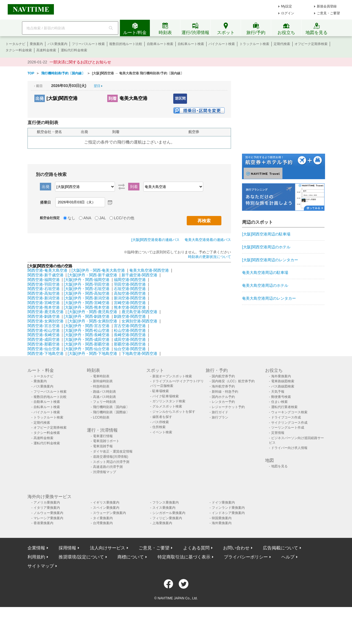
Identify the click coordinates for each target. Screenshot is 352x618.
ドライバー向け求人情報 (289, 448)
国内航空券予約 (223, 376)
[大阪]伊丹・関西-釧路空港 (86, 316)
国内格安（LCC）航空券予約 (233, 381)
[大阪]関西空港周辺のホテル (266, 247)
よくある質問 (196, 548)
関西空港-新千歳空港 (46, 275)
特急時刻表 (101, 386)
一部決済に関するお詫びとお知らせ (80, 62)
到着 (112, 98)
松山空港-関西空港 (130, 330)
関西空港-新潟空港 (44, 298)
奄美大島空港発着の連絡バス (208, 240)
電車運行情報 (103, 436)
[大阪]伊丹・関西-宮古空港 (86, 326)
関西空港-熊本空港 (44, 307)
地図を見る (279, 466)
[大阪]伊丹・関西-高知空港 (86, 293)
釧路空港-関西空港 (130, 316)
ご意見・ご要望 (328, 13)
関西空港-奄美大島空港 (47, 270)
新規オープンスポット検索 (172, 376)
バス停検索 (160, 422)
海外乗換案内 (281, 376)
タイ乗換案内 (103, 518)
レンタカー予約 (223, 402)
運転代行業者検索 (284, 407)
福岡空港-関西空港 (130, 279)
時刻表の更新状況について (209, 257)
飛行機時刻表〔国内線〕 (111, 407)
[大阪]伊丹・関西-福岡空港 (86, 279)
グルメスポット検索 (167, 406)
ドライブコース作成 (286, 417)
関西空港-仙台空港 (44, 349)
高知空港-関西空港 (130, 293)
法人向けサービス (107, 548)
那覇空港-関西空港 (130, 344)
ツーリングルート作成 (287, 427)
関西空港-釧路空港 (44, 316)
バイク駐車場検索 (165, 396)
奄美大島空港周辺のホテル (265, 285)
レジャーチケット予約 (228, 407)
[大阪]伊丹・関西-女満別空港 (92, 321)
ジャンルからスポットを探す (173, 412)
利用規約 (36, 557)
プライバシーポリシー (246, 557)
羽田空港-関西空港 (130, 284)
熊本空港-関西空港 (130, 307)
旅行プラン (220, 417)
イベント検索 (162, 432)
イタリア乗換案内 (47, 508)
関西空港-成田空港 (44, 339)
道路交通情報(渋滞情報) (110, 457)
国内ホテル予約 (223, 397)
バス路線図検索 (282, 386)
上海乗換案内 (162, 523)
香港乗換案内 (43, 523)
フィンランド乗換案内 (228, 508)
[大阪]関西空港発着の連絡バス (155, 240)
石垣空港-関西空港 (130, 288)
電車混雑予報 (103, 446)
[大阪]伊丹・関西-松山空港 (86, 330)
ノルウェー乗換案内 (48, 513)
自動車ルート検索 (160, 44)
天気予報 (277, 392)
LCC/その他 (124, 218)
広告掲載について (280, 548)
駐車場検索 (160, 391)
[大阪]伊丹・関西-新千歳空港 (92, 275)
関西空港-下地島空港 (46, 353)
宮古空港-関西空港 (130, 326)
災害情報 (277, 433)
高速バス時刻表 (104, 397)
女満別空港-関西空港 (140, 321)
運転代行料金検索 (74, 50)
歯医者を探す (162, 417)
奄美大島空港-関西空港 (149, 270)
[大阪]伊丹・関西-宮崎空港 (86, 302)
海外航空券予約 (223, 386)
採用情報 (67, 548)
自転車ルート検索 (191, 44)
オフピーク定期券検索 (311, 44)
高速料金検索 (46, 50)
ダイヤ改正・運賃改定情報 (113, 451)
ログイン (287, 13)
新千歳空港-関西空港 (140, 275)
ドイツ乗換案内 (223, 502)
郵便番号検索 (281, 397)
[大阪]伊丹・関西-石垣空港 (86, 288)
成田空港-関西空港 (130, 339)
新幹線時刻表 (103, 381)
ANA (87, 218)
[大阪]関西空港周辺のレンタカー (270, 260)
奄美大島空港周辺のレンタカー (269, 298)
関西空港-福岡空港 (44, 279)
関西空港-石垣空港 (44, 288)
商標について (130, 557)
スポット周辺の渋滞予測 (111, 462)
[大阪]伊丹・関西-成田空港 (86, 339)
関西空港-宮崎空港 (44, 302)
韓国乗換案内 (222, 518)
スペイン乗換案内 (106, 508)
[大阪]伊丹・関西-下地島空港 (92, 353)
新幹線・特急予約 (225, 392)
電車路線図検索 (282, 381)
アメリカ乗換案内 (47, 502)
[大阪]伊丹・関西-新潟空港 (86, 298)
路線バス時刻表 (104, 392)
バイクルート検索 (221, 44)
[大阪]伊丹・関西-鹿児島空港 (92, 312)
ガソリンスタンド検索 (168, 401)
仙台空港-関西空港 (130, 349)
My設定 (286, 6)
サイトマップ (41, 566)
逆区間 (180, 98)
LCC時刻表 (101, 417)
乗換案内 (36, 44)
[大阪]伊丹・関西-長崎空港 (86, 335)
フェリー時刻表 (104, 402)
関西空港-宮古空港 (44, 326)
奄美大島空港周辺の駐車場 (265, 272)
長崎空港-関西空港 (130, 335)
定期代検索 (282, 44)
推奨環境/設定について (81, 557)
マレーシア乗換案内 (48, 518)
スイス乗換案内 (163, 508)
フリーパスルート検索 (88, 44)
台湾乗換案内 (103, 523)
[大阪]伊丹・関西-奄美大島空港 (98, 270)
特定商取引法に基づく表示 (184, 557)
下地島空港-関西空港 (140, 353)
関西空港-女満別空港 (46, 321)
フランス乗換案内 (165, 502)
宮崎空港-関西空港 (130, 302)
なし (71, 218)
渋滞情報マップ (104, 472)
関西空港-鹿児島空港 (46, 312)
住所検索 (159, 427)
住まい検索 (279, 402)
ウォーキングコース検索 (289, 412)
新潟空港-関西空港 (130, 298)
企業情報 (36, 548)
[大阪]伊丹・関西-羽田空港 (86, 284)
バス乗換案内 (57, 44)
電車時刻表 (101, 376)
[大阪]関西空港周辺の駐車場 (266, 234)
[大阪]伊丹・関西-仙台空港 (86, 349)
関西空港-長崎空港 (44, 335)
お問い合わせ (236, 548)
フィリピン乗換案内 (167, 518)
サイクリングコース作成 (289, 423)
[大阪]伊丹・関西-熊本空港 (86, 307)
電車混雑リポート (106, 441)
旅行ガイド (220, 412)
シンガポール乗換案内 (168, 513)
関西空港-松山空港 (44, 330)
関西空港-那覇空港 (44, 344)
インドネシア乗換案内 (228, 513)
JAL (102, 218)
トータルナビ (15, 44)
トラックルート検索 (254, 44)
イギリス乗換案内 (106, 502)
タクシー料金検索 (19, 50)
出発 (39, 98)
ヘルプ (288, 557)
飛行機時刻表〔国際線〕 (111, 412)
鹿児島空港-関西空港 (140, 312)
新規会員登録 (327, 6)
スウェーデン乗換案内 (109, 513)
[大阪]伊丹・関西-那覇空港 (86, 344)
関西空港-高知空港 (44, 293)
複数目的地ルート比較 (125, 44)
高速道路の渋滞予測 (108, 467)
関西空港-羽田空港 (44, 284)
